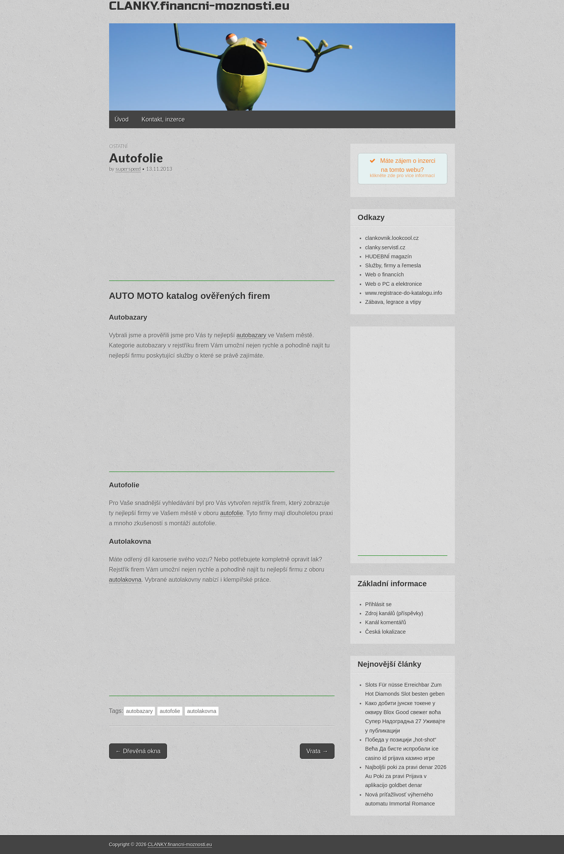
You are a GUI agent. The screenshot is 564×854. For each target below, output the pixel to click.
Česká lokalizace (385, 632)
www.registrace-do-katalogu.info (403, 293)
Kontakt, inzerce (163, 119)
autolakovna (125, 579)
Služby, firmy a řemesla (393, 266)
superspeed (128, 169)
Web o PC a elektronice (393, 284)
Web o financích (384, 275)
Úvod (122, 119)
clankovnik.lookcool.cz (392, 238)
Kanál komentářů (385, 623)
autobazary (251, 335)
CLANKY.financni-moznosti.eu (180, 844)
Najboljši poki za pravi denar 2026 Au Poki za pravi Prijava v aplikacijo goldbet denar (406, 776)
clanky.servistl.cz (385, 247)
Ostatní (118, 146)
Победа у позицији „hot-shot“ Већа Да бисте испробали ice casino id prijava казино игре (402, 749)
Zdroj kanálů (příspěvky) (394, 613)
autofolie (231, 513)
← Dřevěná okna (138, 751)
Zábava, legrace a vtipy (393, 302)
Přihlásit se (378, 604)
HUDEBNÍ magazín (388, 256)
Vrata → (317, 751)
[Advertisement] (222, 228)
